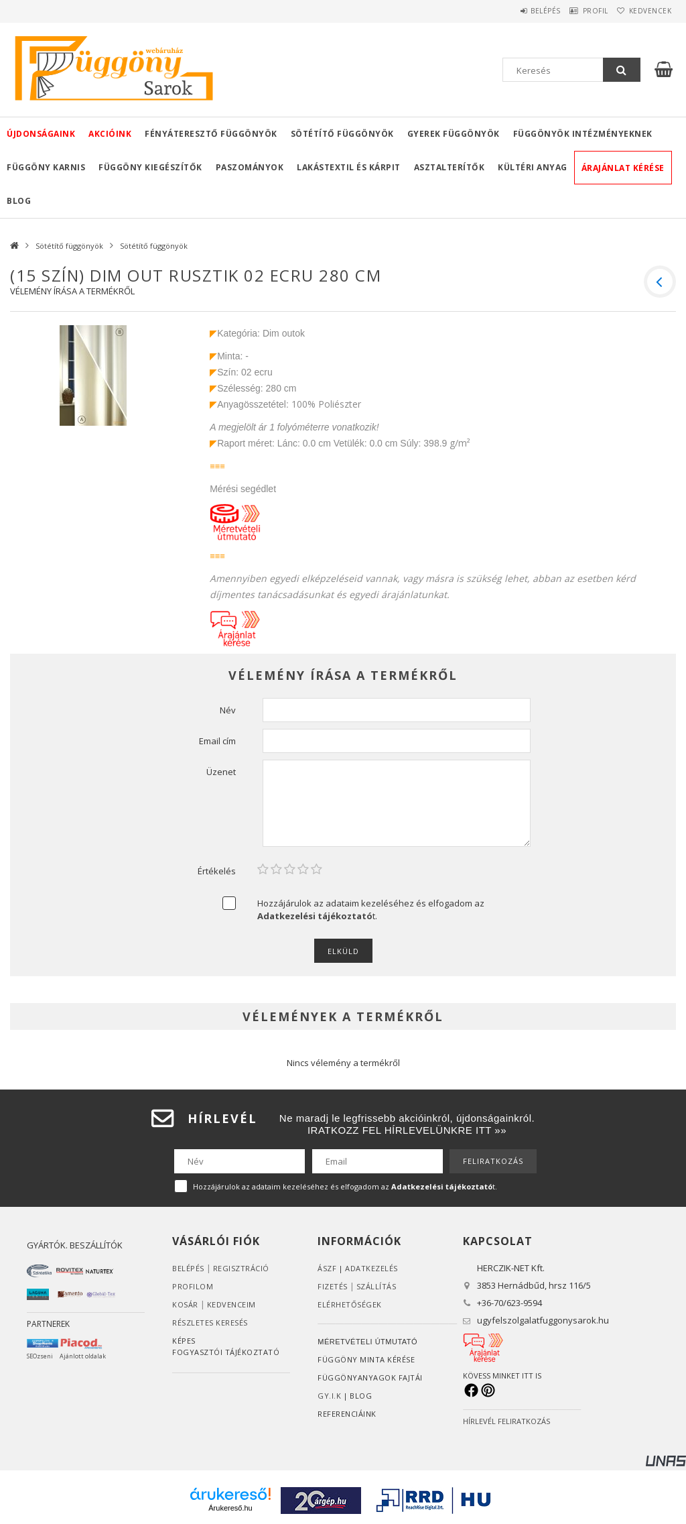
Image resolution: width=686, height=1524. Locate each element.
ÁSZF (327, 1268)
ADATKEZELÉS (371, 1268)
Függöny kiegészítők (150, 167)
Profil (579, 10)
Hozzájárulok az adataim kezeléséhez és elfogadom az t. (370, 909)
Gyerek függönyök (453, 133)
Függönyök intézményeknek (583, 133)
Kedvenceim (231, 1304)
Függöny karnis (46, 167)
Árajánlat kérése (623, 168)
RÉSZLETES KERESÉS (210, 1322)
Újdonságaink (41, 133)
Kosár (185, 1304)
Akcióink (109, 133)
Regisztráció (241, 1268)
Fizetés (333, 1286)
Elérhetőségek (350, 1304)
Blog (19, 201)
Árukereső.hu (230, 1508)
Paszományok (250, 167)
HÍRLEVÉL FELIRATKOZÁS (506, 1421)
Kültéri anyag (532, 167)
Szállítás (376, 1286)
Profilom (192, 1286)
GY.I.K (329, 1396)
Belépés (518, 10)
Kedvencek (644, 10)
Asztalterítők (449, 167)
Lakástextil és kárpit (349, 167)
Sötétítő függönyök (342, 133)
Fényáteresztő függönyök (211, 133)
